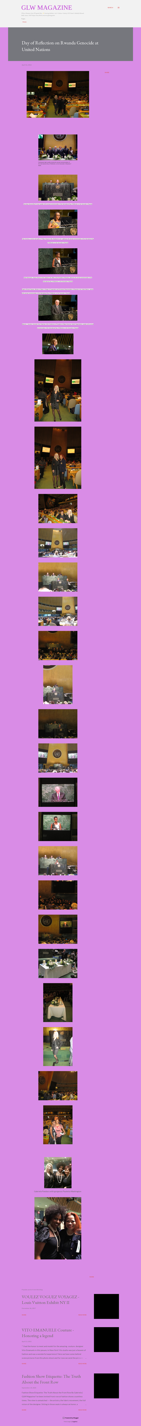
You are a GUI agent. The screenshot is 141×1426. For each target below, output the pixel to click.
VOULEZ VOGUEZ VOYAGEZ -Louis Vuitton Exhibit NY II (50, 1299)
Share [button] (107, 72)
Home (24, 22)
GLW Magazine (46, 7)
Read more (82, 1315)
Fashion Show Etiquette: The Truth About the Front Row (51, 1379)
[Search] (110, 7)
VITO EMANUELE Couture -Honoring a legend (48, 1332)
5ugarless (75, 1421)
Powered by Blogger (70, 1418)
